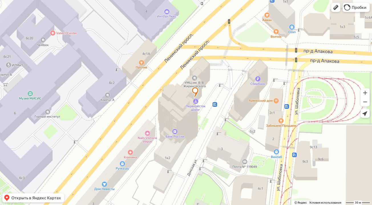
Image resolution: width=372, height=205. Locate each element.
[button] (335, 7)
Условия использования (325, 202)
